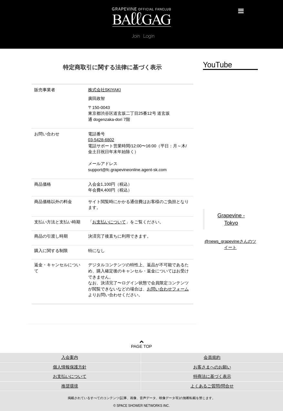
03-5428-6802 (101, 139)
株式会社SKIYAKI (104, 89)
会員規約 (212, 357)
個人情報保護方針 (69, 367)
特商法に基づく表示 (212, 376)
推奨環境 (69, 386)
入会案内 (69, 357)
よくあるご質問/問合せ (212, 386)
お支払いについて (109, 222)
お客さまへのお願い (212, 367)
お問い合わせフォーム (168, 289)
